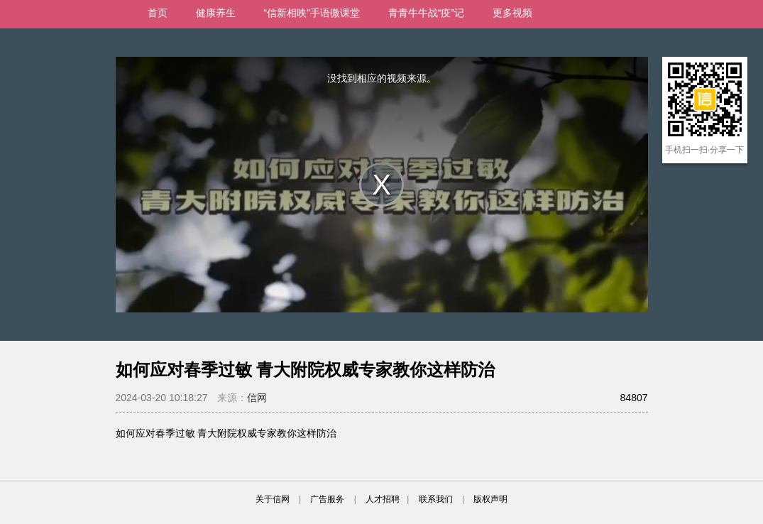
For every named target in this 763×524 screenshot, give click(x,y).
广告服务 (327, 499)
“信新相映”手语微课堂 (312, 12)
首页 (158, 12)
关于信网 (273, 499)
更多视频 (512, 12)
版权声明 (490, 499)
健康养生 (216, 12)
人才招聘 (383, 499)
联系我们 (436, 499)
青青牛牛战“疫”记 (426, 12)
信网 (257, 397)
